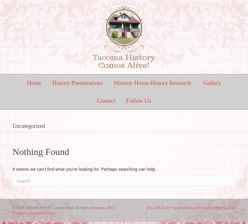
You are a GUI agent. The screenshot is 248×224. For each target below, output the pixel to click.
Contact (106, 100)
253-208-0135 (158, 208)
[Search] (124, 181)
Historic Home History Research (153, 83)
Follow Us (138, 100)
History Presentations (77, 83)
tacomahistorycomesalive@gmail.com (204, 208)
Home (34, 83)
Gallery (212, 83)
